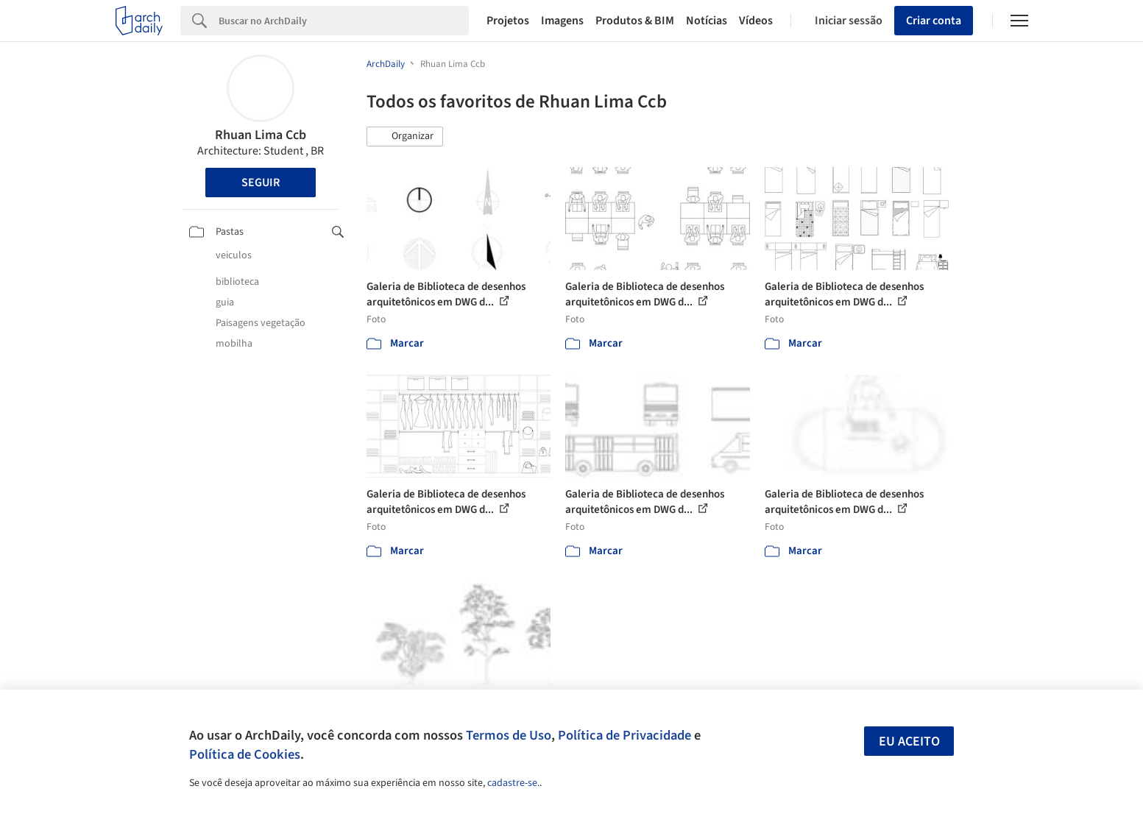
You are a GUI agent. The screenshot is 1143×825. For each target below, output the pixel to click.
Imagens (562, 20)
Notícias (706, 20)
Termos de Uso (508, 735)
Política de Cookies (244, 754)
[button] (405, 137)
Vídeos (756, 20)
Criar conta (933, 21)
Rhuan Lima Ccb (260, 135)
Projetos (507, 20)
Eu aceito (909, 741)
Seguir (260, 182)
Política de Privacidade (624, 735)
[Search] (344, 20)
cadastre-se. (513, 783)
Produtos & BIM (634, 20)
